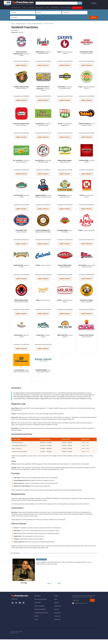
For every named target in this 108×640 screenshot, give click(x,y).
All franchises (37, 596)
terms (82, 603)
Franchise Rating (54, 7)
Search (93, 17)
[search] (56, 3)
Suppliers (36, 616)
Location (24, 7)
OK (92, 601)
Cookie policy (57, 620)
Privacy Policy (57, 613)
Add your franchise (77, 7)
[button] (93, 3)
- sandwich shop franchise (88, 230)
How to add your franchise (40, 599)
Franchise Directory (16, 7)
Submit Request (21, 65)
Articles (56, 596)
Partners (36, 620)
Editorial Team (57, 606)
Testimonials (37, 603)
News (55, 599)
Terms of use (57, 616)
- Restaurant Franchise (45, 300)
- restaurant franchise (45, 265)
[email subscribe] (81, 600)
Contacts (56, 610)
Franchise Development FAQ (41, 613)
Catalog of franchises (39, 606)
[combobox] (23, 12)
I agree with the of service (80, 604)
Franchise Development (65, 7)
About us (56, 603)
